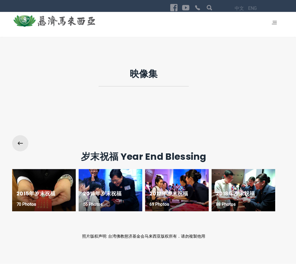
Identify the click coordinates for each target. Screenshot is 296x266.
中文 (167, 247)
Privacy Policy (247, 246)
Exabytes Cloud (46, 260)
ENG (179, 247)
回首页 (270, 246)
